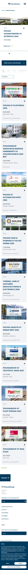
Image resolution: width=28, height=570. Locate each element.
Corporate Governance (7, 506)
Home (3, 10)
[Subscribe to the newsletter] (25, 501)
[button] (8, 46)
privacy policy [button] (4, 548)
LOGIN (3, 525)
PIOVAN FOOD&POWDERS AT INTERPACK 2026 (13, 34)
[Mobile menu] (25, 4)
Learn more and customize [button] (14, 567)
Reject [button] (7, 563)
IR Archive (3, 509)
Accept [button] (20, 563)
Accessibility (4, 515)
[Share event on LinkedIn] (23, 28)
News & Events (5, 519)
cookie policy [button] (4, 552)
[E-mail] (12, 501)
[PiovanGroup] (14, 4)
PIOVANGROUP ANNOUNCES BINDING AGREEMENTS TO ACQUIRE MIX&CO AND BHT (13, 151)
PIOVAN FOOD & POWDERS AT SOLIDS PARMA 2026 (12, 241)
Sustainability (4, 512)
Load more (4, 467)
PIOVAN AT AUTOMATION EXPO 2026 (12, 197)
